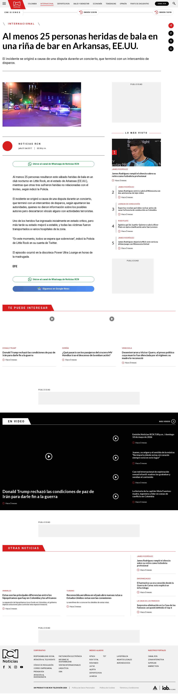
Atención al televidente (44, 664)
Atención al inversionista (40, 680)
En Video (16, 423)
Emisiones (11, 12)
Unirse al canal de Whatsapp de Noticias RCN (53, 164)
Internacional (47, 4)
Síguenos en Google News (53, 289)
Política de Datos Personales (83, 692)
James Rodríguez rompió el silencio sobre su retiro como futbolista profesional (134, 175)
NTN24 (92, 658)
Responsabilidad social (44, 658)
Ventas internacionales (70, 669)
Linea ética (64, 673)
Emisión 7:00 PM (165, 12)
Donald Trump (9, 349)
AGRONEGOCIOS (123, 665)
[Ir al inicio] (17, 4)
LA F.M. (92, 668)
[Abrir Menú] (4, 4)
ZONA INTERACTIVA (156, 662)
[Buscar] (174, 3)
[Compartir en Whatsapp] (171, 49)
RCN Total (94, 662)
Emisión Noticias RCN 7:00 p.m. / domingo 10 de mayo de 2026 (153, 437)
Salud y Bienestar (81, 4)
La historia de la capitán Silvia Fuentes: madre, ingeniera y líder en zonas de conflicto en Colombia (152, 495)
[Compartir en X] (171, 41)
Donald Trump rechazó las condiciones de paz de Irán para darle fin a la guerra (28, 355)
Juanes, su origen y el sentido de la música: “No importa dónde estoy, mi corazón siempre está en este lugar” (151, 457)
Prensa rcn (39, 676)
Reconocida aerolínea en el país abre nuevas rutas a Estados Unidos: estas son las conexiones (95, 598)
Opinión (123, 4)
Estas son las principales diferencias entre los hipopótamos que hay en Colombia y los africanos (30, 598)
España (65, 349)
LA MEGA (93, 679)
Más (167, 423)
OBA (60, 676)
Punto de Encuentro (139, 4)
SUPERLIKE (152, 665)
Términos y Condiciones (129, 692)
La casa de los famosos (148, 603)
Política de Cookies (107, 692)
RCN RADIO (93, 665)
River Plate (123, 222)
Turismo (70, 592)
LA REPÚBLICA (122, 658)
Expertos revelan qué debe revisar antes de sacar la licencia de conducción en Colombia (137, 210)
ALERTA (92, 672)
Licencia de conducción (129, 205)
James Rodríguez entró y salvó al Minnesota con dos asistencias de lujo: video (139, 193)
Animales (7, 592)
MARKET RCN (153, 668)
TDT (104, 658)
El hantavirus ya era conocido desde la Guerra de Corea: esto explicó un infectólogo (156, 587)
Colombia (32, 4)
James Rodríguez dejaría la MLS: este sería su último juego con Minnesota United (138, 244)
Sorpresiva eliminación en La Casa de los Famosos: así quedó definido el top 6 (156, 608)
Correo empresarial (43, 673)
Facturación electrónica (64, 659)
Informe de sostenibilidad (65, 665)
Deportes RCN (64, 4)
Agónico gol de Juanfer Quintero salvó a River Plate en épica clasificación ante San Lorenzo (138, 227)
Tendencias (111, 4)
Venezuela (127, 349)
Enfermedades (144, 580)
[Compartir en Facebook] (171, 33)
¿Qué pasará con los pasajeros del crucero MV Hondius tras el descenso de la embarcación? (87, 355)
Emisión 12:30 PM (88, 12)
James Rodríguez (120, 170)
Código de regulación (44, 669)
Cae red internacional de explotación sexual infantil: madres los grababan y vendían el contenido (151, 476)
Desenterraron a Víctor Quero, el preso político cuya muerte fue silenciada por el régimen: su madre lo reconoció (148, 356)
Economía (97, 4)
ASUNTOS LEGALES (124, 662)
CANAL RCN (161, 4)
